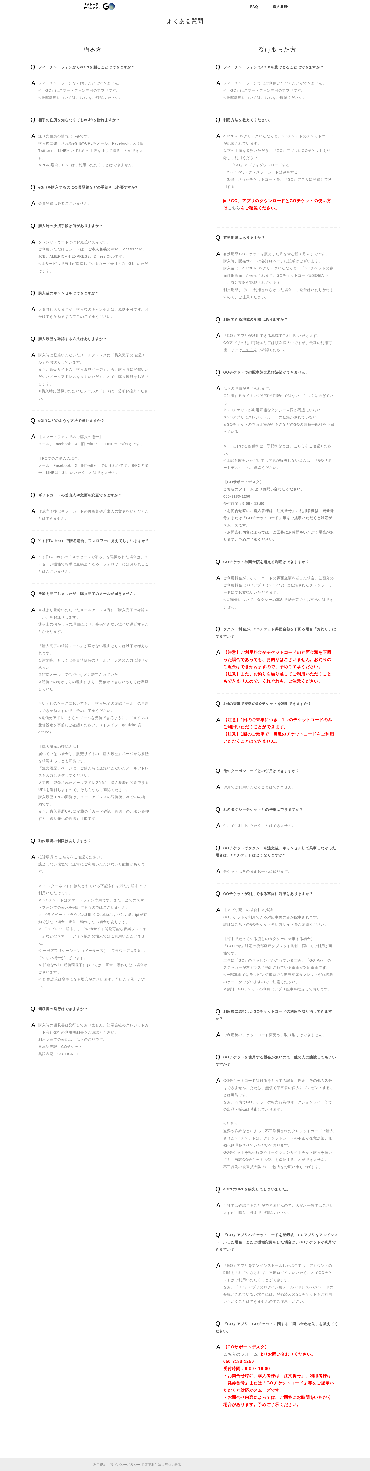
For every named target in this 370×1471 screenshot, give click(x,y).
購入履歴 (280, 7)
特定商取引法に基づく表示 (161, 1464)
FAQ (254, 7)
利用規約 (99, 1464)
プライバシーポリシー (124, 1464)
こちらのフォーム (238, 489)
